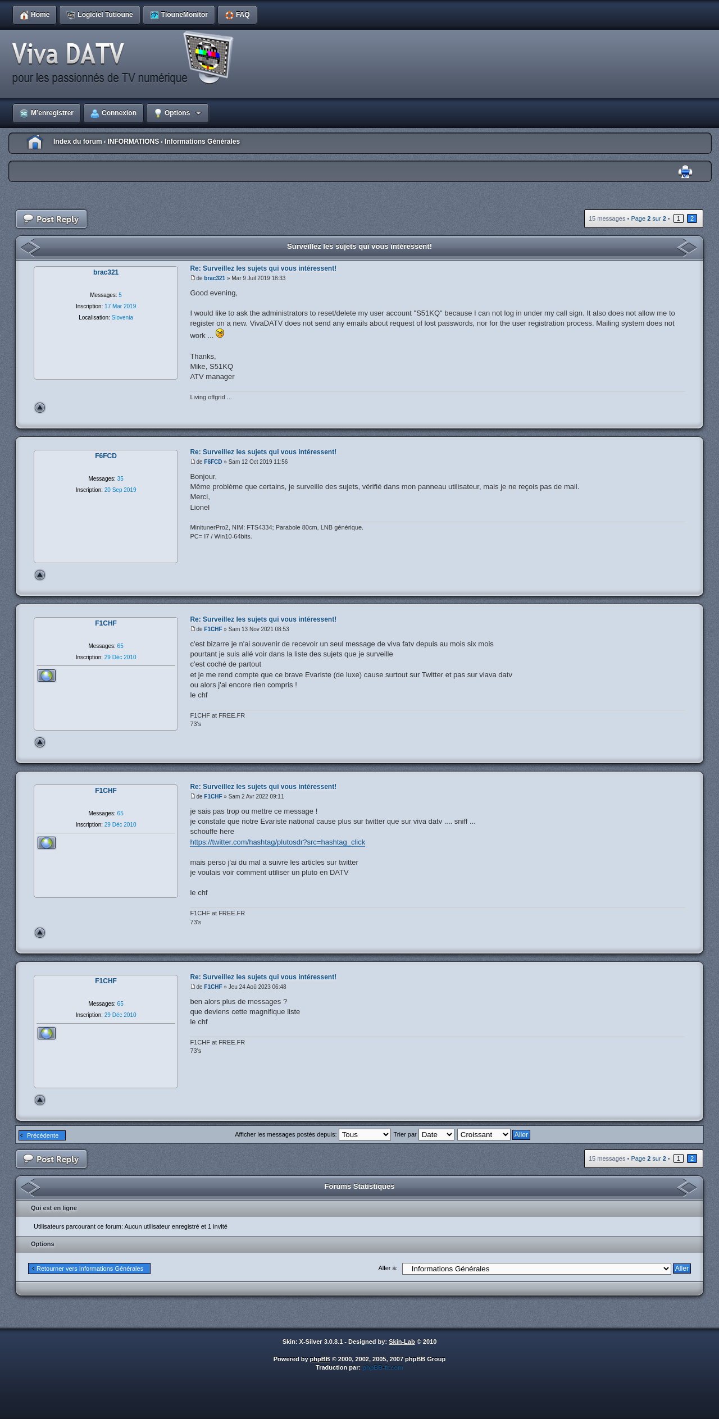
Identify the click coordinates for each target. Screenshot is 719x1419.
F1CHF (213, 629)
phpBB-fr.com (382, 1367)
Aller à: (387, 1268)
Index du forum (77, 141)
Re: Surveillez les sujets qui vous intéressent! (263, 268)
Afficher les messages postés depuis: (312, 1134)
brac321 (214, 278)
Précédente (42, 1135)
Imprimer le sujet (685, 172)
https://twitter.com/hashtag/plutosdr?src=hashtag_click (277, 842)
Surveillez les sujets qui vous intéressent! (359, 246)
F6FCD (213, 462)
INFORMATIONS (133, 141)
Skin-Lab (402, 1341)
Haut (40, 407)
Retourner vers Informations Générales (90, 1268)
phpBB (320, 1359)
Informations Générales (202, 141)
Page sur (648, 218)
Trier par (424, 1134)
